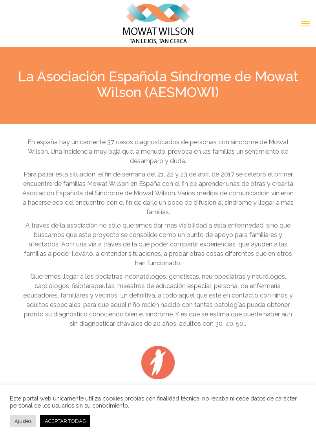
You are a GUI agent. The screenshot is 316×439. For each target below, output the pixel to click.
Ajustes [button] (23, 421)
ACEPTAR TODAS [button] (65, 421)
